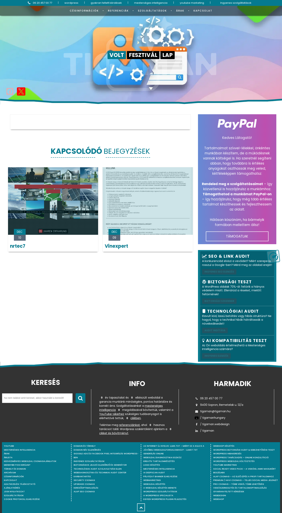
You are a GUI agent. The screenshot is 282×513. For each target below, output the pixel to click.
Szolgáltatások (152, 11)
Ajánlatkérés (12, 487)
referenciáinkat (129, 425)
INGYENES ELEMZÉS (216, 355)
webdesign (219, 495)
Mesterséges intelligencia (159, 468)
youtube (9, 446)
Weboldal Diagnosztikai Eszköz (162, 457)
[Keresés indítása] (80, 398)
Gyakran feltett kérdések (228, 491)
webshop (218, 499)
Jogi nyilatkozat (14, 491)
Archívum (10, 472)
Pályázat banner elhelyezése (160, 476)
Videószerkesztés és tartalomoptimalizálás (240, 487)
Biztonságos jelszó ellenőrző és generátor (100, 465)
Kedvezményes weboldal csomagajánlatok (30, 461)
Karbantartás (82, 476)
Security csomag (84, 480)
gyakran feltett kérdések (106, 3)
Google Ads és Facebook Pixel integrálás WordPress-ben (106, 455)
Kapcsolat (202, 11)
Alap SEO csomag (84, 491)
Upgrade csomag (84, 484)
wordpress (71, 3)
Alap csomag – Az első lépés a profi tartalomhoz (243, 476)
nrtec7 (17, 246)
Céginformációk (84, 11)
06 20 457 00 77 (39, 3)
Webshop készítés (223, 446)
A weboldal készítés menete (159, 487)
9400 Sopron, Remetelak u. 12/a (219, 405)
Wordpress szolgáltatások (160, 491)
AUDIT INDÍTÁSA (214, 330)
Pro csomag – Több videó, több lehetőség (238, 484)
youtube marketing (192, 3)
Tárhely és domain (15, 468)
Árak (180, 11)
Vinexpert (116, 246)
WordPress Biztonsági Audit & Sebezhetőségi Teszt (244, 449)
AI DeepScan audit (154, 472)
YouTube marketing (225, 465)
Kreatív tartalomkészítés (159, 461)
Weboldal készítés (154, 484)
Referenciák (118, 11)
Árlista (8, 457)
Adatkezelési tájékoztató (19, 484)
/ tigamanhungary (210, 418)
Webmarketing (152, 480)
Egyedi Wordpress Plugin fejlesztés (164, 499)
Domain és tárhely (85, 446)
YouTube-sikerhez (111, 414)
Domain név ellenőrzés (87, 449)
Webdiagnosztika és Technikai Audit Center (100, 472)
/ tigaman (204, 431)
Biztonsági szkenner (219, 301)
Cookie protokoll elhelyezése (22, 499)
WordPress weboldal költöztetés (234, 461)
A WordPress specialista (158, 495)
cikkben (135, 418)
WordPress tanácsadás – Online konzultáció (241, 457)
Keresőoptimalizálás (86, 487)
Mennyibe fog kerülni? (17, 465)
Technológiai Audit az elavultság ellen (98, 468)
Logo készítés (151, 465)
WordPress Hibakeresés (227, 453)
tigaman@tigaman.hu (212, 411)
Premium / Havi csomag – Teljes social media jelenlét (245, 480)
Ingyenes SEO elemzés (219, 271)
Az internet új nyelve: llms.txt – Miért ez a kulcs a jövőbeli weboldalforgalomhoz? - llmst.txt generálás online (173, 450)
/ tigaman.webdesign (212, 424)
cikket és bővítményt (113, 433)
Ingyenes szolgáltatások (235, 3)
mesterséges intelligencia (150, 3)
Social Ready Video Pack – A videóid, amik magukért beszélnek (244, 470)
